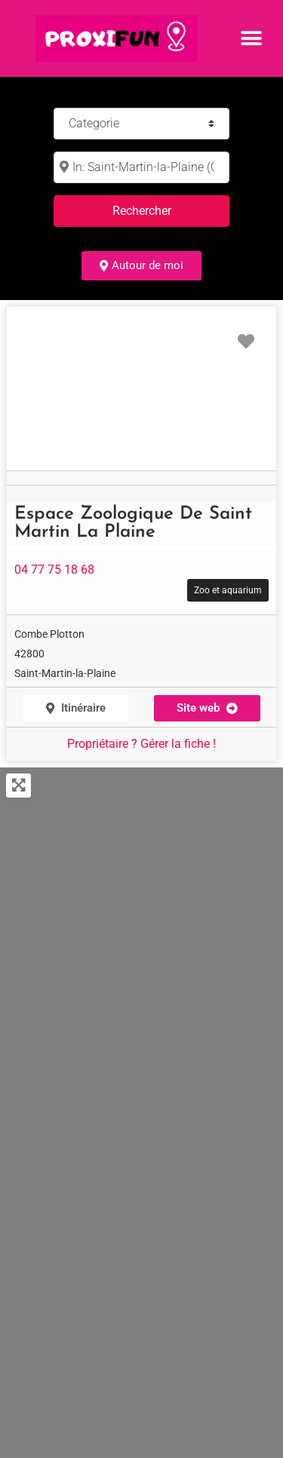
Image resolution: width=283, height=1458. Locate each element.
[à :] (141, 167)
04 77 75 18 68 (54, 569)
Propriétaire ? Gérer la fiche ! (141, 744)
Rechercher (160, 209)
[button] (251, 38)
